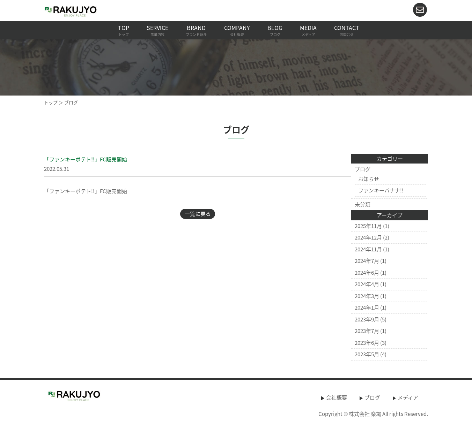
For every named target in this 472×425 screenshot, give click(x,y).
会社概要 (336, 397)
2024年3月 (367, 296)
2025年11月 (368, 226)
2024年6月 (367, 272)
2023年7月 (367, 331)
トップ (51, 102)
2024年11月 (368, 249)
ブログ (362, 169)
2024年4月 (367, 284)
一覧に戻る (198, 214)
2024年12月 (368, 237)
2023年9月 (367, 319)
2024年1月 (367, 307)
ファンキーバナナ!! (381, 190)
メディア (408, 397)
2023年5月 (367, 354)
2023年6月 (367, 343)
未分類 (362, 204)
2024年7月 (367, 261)
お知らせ (368, 179)
